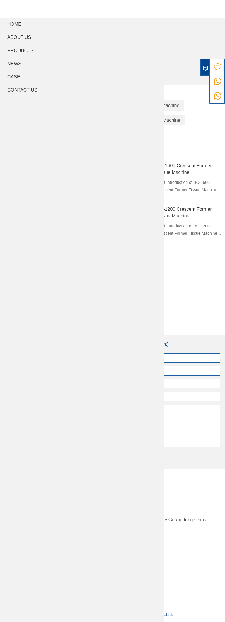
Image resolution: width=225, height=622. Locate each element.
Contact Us (22, 90)
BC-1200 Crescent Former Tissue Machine (184, 212)
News (14, 63)
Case (13, 76)
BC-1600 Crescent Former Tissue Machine (184, 169)
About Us (19, 37)
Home (14, 24)
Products (20, 50)
